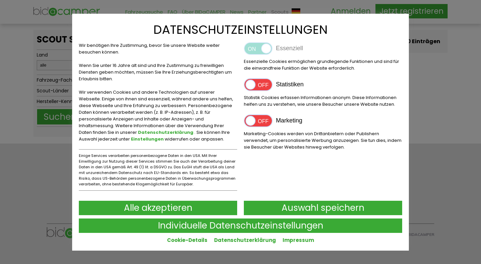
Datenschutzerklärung (166, 132)
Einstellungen (148, 139)
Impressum (298, 240)
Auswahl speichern (323, 208)
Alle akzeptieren (158, 208)
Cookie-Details (187, 240)
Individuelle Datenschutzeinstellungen (240, 225)
